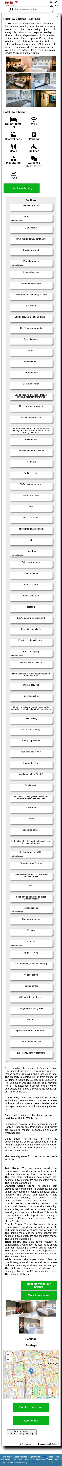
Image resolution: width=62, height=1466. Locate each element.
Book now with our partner (39, 1285)
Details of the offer (30, 1407)
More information (39, 1295)
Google (44, 1457)
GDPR (32, 1462)
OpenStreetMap (51, 1398)
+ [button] (8, 1354)
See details (31, 1420)
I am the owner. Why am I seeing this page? (21, 1432)
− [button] (8, 1359)
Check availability (21, 188)
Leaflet (38, 1398)
